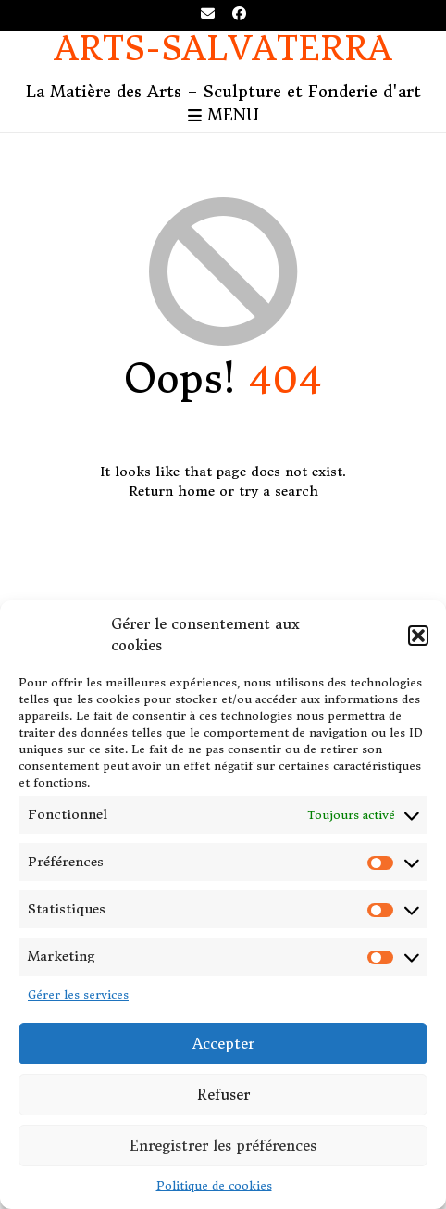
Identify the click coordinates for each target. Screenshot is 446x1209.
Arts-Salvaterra (223, 49)
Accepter (223, 1043)
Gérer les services (78, 994)
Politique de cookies (214, 1185)
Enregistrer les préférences (223, 1145)
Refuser (223, 1094)
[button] (418, 635)
